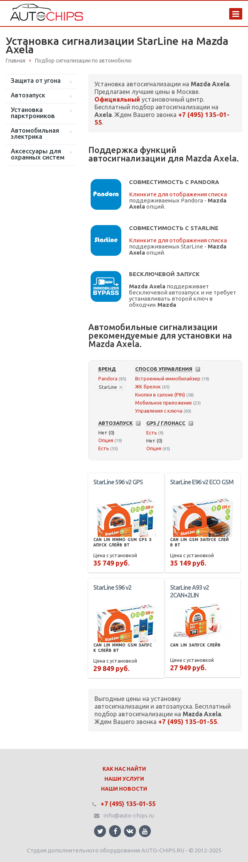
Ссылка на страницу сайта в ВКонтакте (129, 830)
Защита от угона (36, 80)
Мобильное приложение (163, 402)
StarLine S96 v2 (112, 587)
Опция (105, 440)
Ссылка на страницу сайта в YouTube (145, 831)
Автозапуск (28, 95)
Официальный (117, 99)
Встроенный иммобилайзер (167, 378)
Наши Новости (124, 789)
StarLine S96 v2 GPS (118, 482)
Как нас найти (124, 769)
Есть (103, 448)
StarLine (110, 387)
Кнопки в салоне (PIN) (160, 394)
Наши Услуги (124, 779)
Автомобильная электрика (35, 133)
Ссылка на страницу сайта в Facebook (115, 831)
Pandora (107, 378)
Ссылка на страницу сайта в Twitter (100, 831)
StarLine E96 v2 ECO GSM (201, 482)
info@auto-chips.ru (128, 815)
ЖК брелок (148, 386)
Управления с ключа (158, 410)
